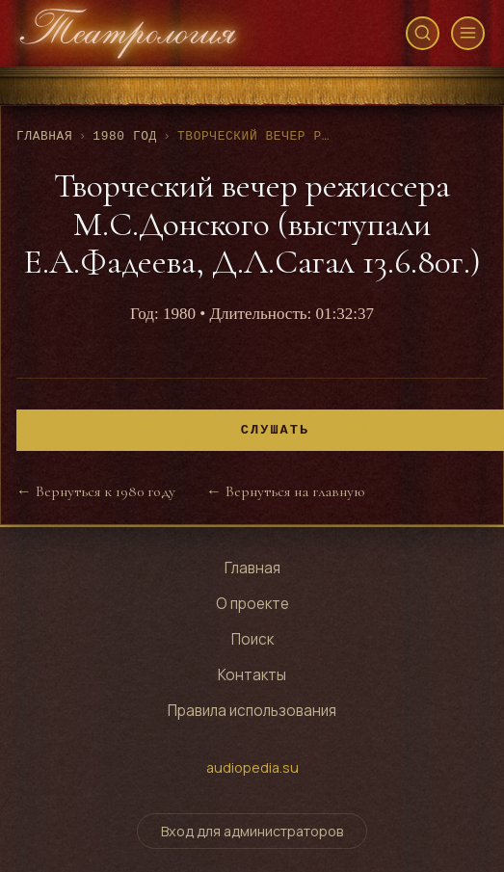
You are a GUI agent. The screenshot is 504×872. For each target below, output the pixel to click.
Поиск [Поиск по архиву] (252, 639)
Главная (44, 136)
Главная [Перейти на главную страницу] (252, 568)
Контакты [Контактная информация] (252, 675)
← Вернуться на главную (285, 491)
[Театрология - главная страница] (128, 33)
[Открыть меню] (468, 33)
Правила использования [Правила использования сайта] (252, 710)
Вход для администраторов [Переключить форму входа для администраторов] (252, 831)
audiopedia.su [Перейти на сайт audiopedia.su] (252, 767)
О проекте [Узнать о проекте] (252, 604)
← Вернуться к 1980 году (95, 491)
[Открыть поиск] (422, 33)
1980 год (125, 136)
